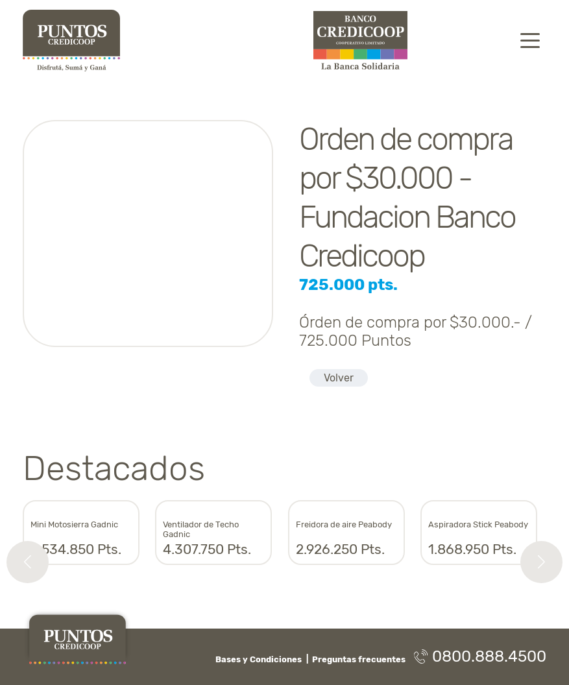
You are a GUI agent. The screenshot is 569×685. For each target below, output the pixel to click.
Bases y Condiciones (258, 659)
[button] (27, 562)
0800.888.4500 (480, 656)
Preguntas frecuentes (359, 659)
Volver (339, 378)
